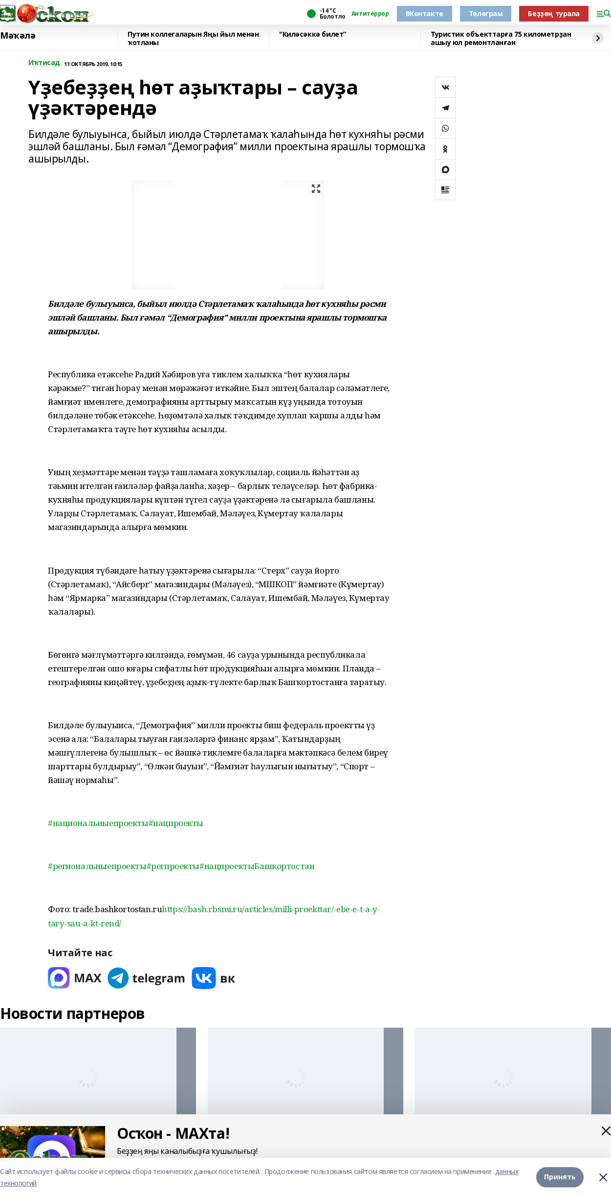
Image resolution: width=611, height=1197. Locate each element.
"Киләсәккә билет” (312, 34)
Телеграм (486, 13)
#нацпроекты (176, 823)
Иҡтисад (44, 63)
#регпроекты (173, 866)
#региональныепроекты (97, 866)
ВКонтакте (424, 13)
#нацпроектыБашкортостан (256, 866)
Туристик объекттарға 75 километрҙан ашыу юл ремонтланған (501, 38)
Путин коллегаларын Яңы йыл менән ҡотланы (193, 38)
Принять (560, 1177)
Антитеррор (370, 14)
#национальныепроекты (98, 823)
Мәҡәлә (17, 35)
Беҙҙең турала (554, 13)
